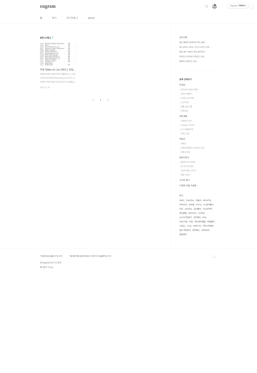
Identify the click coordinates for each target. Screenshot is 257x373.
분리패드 (196, 328)
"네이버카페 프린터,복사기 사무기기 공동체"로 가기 (90, 354)
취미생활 (183, 214)
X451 (181, 298)
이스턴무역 (207, 307)
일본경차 (183, 332)
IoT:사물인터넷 (187, 227)
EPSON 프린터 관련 (189, 187)
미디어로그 (72, 17)
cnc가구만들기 (185, 315)
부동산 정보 (185, 250)
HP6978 (207, 298)
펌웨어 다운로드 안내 (188, 159)
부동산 (182, 237)
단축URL (184, 209)
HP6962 (192, 311)
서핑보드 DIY (186, 219)
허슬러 (198, 298)
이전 (94, 100)
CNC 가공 (185, 232)
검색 (206, 6)
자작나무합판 (208, 324)
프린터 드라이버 (187, 196)
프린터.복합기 (186, 192)
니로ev (182, 324)
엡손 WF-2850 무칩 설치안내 (192, 150)
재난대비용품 (200, 320)
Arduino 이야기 (187, 223)
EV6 (204, 315)
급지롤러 (197, 307)
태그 (54, 17)
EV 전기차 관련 (187, 264)
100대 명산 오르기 (188, 268)
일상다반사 (184, 255)
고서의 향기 (184, 278)
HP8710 (197, 324)
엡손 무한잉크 (185, 328)
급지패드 (197, 315)
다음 (108, 100)
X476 (198, 303)
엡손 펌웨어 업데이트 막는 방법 (192, 140)
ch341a (188, 307)
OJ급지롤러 (208, 303)
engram (48, 6)
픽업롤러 (210, 320)
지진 (181, 307)
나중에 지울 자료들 (187, 283)
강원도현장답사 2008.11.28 (192, 246)
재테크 (183, 241)
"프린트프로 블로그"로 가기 (51, 354)
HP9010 (183, 303)
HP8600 (205, 328)
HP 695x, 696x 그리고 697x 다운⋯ (195, 145)
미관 (191, 320)
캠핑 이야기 (185, 273)
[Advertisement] (100, 135)
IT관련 (182, 183)
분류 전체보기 (185, 177)
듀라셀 (191, 303)
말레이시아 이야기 (188, 260)
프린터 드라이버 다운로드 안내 (191, 154)
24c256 (190, 298)
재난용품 (183, 311)
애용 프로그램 (186, 205)
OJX (189, 324)
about (91, 17)
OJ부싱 (201, 311)
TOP (214, 355)
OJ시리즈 (185, 200)
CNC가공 (183, 320)
